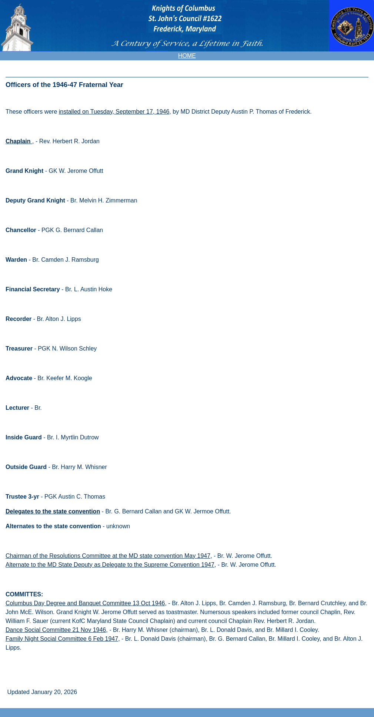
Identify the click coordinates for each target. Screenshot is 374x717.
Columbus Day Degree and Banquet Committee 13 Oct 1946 (85, 603)
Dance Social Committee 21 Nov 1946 (56, 630)
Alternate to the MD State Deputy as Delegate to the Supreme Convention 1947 (110, 565)
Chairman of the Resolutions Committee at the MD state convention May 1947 (108, 556)
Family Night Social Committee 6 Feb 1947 (62, 639)
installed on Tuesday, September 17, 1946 (114, 111)
